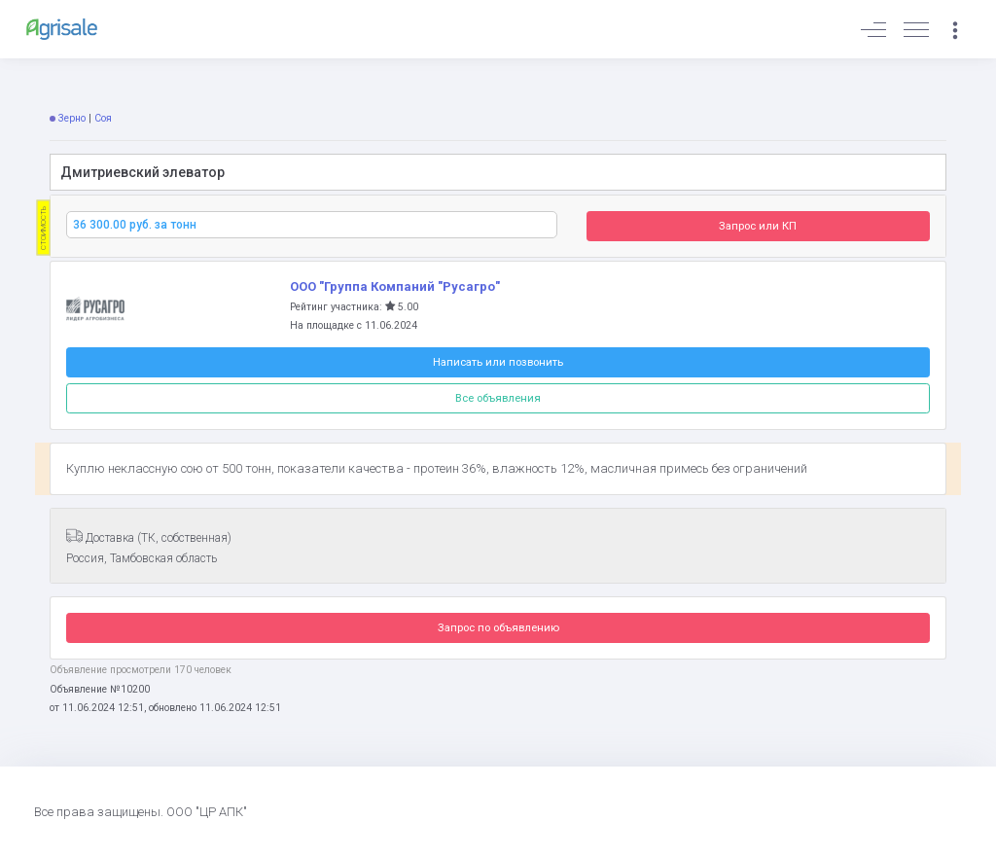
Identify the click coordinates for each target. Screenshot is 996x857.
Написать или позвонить (498, 362)
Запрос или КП (758, 225)
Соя (103, 118)
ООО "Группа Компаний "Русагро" (395, 286)
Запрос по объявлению (498, 627)
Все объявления (498, 398)
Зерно (72, 118)
